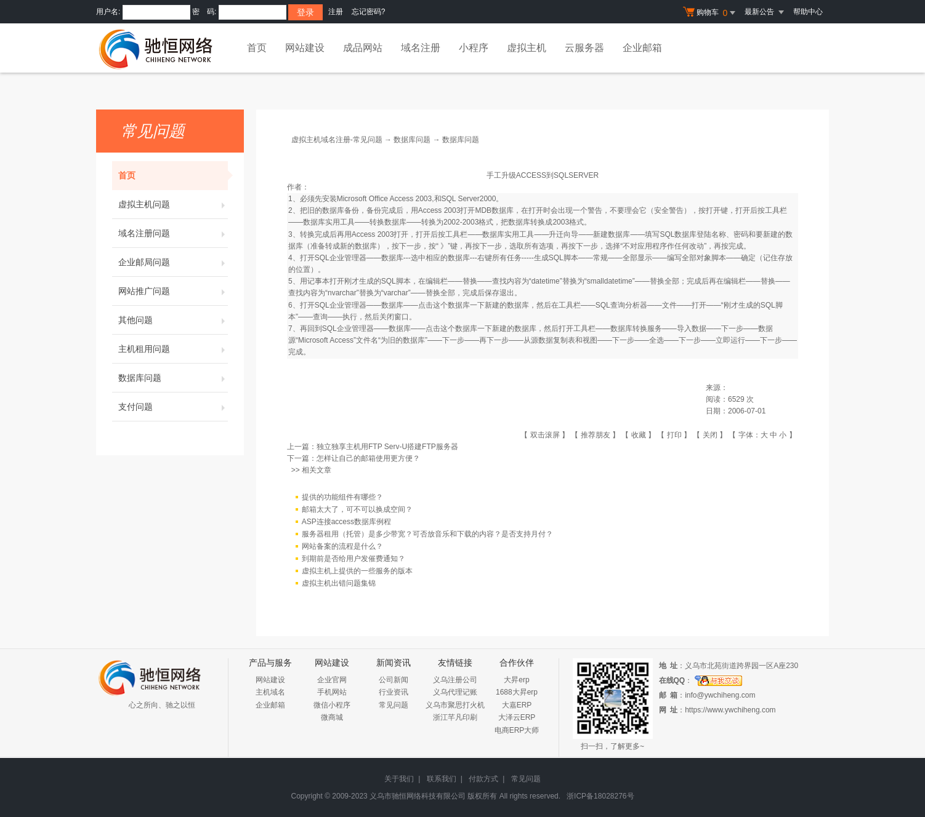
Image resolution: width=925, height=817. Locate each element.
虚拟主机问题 (173, 204)
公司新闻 (393, 680)
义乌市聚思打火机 (455, 705)
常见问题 (393, 705)
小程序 (473, 47)
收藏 (638, 435)
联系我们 (441, 779)
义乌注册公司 (455, 680)
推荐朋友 (595, 435)
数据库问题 (173, 378)
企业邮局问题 (173, 262)
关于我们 (399, 779)
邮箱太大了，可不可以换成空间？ (357, 509)
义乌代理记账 (455, 692)
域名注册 (420, 47)
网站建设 (305, 47)
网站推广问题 (173, 291)
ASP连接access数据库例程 (346, 521)
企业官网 (332, 680)
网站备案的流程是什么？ (342, 546)
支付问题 (173, 407)
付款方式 (483, 779)
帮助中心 (808, 11)
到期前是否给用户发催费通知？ (353, 558)
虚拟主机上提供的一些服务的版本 (357, 571)
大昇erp (516, 680)
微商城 (332, 717)
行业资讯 (393, 692)
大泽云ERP (517, 717)
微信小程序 (331, 705)
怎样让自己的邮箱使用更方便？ (368, 458)
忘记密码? (369, 11)
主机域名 (270, 692)
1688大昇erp (517, 692)
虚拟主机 (526, 47)
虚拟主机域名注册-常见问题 (336, 139)
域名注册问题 (173, 233)
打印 (674, 435)
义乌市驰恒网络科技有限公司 (418, 796)
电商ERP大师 (517, 730)
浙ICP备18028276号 (600, 796)
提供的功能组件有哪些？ (342, 497)
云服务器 (584, 47)
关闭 (710, 435)
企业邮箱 (642, 47)
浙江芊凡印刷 (455, 717)
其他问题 (173, 320)
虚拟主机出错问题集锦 (339, 583)
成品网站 (362, 47)
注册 (335, 11)
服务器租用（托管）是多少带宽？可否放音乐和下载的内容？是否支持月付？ (427, 534)
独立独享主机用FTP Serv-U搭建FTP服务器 (387, 446)
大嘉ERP (517, 705)
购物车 (710, 13)
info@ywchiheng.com (720, 695)
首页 (257, 47)
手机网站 (332, 692)
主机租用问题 (173, 349)
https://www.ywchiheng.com (730, 710)
